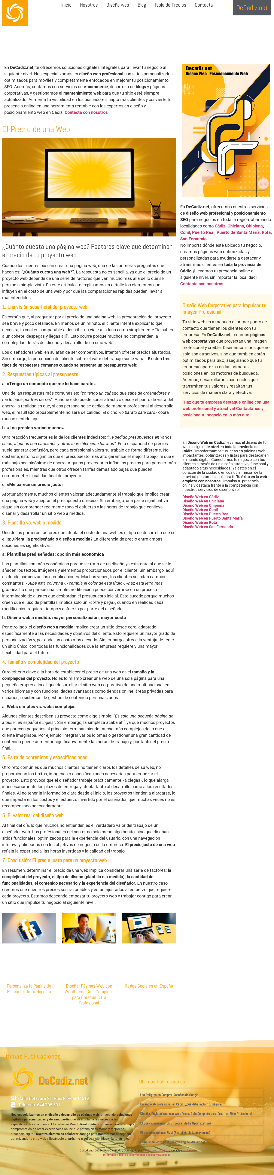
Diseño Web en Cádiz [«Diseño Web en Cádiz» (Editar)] (200, 497)
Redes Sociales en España (149, 986)
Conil (185, 232)
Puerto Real (203, 232)
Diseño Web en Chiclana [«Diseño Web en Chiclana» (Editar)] (203, 501)
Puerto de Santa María (238, 232)
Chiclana (236, 226)
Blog (142, 4)
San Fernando (193, 238)
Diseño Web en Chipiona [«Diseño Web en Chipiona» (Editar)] (203, 505)
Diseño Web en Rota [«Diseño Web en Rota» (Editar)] (199, 522)
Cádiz (220, 226)
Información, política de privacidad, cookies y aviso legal (137, 1154)
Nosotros (89, 4)
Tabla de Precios (170, 4)
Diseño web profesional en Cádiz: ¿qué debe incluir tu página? (181, 1104)
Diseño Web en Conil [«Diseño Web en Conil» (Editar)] (200, 509)
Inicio (66, 4)
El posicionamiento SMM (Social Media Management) (175, 1132)
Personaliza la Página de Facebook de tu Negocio (29, 988)
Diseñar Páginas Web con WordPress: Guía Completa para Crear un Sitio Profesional (89, 994)
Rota (266, 232)
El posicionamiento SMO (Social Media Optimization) (175, 1123)
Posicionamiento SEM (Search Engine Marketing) (172, 1142)
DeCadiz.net (63, 1081)
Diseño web (117, 4)
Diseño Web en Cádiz (155, 1150)
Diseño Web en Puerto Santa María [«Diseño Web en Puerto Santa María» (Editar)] (212, 518)
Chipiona (254, 226)
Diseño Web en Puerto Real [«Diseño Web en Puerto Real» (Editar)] (205, 514)
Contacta (204, 4)
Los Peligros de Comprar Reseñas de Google (169, 1095)
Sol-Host (189, 1150)
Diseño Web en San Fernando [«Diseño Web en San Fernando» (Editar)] (207, 526)
